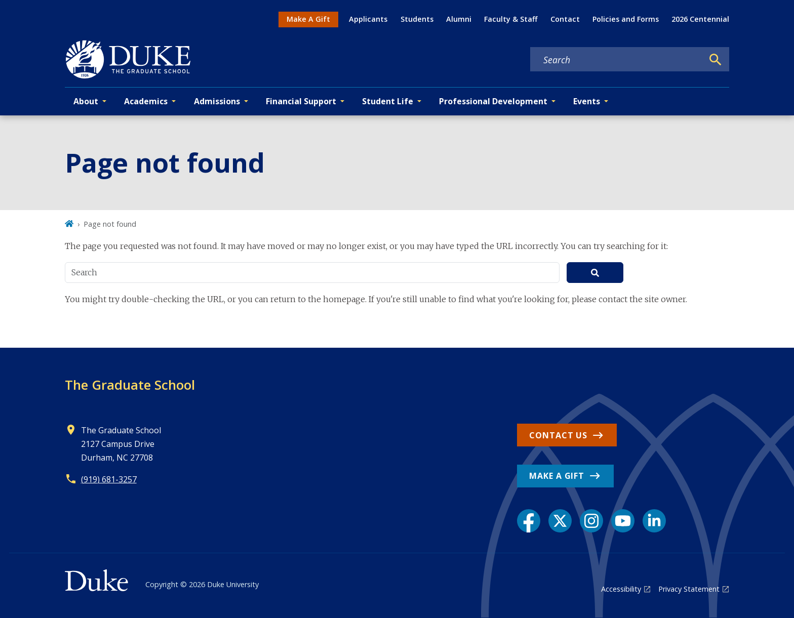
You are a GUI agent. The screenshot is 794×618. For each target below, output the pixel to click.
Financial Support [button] (301, 101)
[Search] (715, 60)
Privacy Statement (689, 589)
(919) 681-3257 (109, 479)
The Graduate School (130, 385)
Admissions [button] (217, 101)
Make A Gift (308, 19)
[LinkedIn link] (654, 520)
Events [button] (586, 101)
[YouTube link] (622, 520)
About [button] (85, 101)
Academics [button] (146, 101)
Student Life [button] (387, 101)
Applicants (368, 19)
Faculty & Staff (510, 19)
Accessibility (621, 589)
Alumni (458, 19)
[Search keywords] (617, 60)
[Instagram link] (591, 520)
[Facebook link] (528, 520)
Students (417, 19)
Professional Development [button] (493, 101)
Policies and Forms (625, 19)
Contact (565, 19)
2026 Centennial (700, 19)
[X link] (560, 520)
